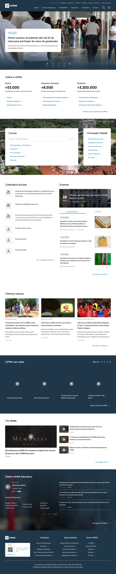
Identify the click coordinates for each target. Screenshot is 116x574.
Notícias (91, 552)
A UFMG (91, 543)
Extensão (14, 160)
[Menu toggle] (109, 7)
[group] (17, 383)
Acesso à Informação (43, 543)
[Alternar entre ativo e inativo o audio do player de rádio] (13, 491)
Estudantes (71, 3)
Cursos (36, 7)
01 (47, 64)
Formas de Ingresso (49, 7)
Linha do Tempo (91, 546)
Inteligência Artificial (96, 142)
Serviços (95, 7)
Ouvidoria (43, 546)
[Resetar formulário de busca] (73, 138)
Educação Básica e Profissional (22, 145)
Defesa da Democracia (97, 139)
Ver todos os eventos (101, 274)
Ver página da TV (102, 462)
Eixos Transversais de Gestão (43, 552)
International (106, 3)
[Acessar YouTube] (107, 362)
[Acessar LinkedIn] (110, 362)
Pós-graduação (16, 153)
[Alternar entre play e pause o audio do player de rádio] (7, 486)
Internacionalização (96, 146)
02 (53, 64)
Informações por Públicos (43, 555)
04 (65, 64)
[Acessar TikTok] (104, 362)
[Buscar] (70, 138)
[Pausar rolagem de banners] (70, 63)
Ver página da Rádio (101, 523)
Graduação (15, 149)
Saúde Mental (94, 150)
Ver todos (97, 3)
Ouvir (62, 487)
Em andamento (72, 212)
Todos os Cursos (69, 546)
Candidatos (63, 3)
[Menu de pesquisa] (103, 7)
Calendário (85, 7)
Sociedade (84, 3)
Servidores (77, 3)
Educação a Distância (18, 156)
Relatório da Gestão (43, 549)
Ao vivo (15, 482)
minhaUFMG (63, 7)
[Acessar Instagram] (101, 362)
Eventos (90, 555)
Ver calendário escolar (46, 260)
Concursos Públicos (69, 549)
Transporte (74, 7)
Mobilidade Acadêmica (69, 555)
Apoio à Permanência (69, 552)
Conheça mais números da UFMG (96, 112)
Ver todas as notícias (101, 346)
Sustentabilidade (95, 154)
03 (59, 64)
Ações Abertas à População (69, 543)
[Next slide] (55, 514)
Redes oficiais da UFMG (100, 405)
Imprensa (90, 3)
